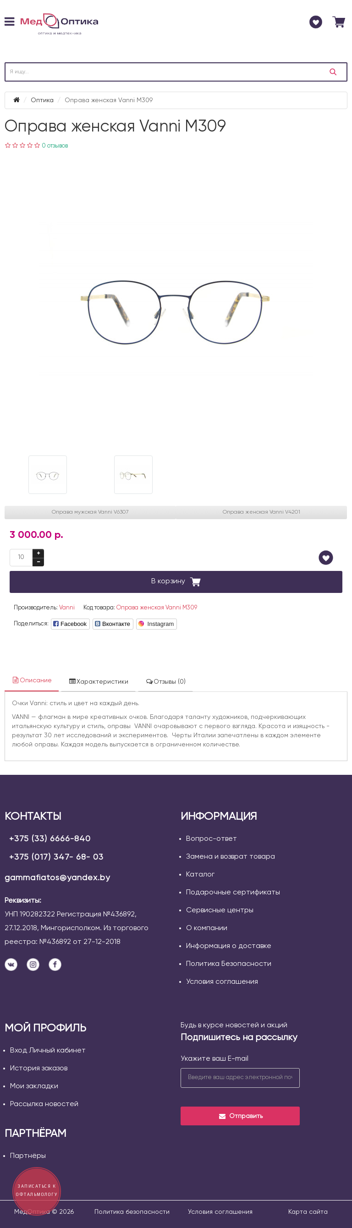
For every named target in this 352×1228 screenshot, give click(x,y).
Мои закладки (34, 1086)
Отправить (240, 1116)
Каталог (200, 874)
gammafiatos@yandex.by (57, 878)
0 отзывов (55, 146)
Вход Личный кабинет (48, 1050)
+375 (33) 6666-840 (50, 839)
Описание (31, 680)
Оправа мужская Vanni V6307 (90, 512)
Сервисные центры (219, 910)
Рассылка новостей (44, 1104)
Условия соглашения (222, 982)
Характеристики (98, 681)
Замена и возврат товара (230, 857)
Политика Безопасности (228, 964)
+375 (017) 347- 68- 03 (56, 857)
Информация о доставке (228, 946)
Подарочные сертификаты (233, 892)
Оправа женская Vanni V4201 (261, 512)
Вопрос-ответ (211, 839)
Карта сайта (308, 1212)
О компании (206, 928)
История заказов (38, 1068)
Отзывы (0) (165, 681)
